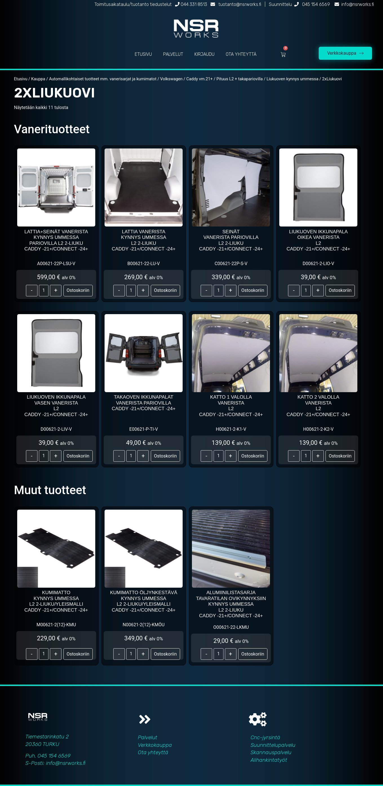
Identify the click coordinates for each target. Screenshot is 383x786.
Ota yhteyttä (153, 752)
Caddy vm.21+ (199, 78)
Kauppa (38, 78)
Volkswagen (171, 78)
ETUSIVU (143, 54)
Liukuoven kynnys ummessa (292, 78)
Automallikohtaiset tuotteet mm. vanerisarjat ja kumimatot (102, 78)
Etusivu (21, 78)
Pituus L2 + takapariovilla (239, 78)
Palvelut (147, 737)
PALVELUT (173, 54)
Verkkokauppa (155, 745)
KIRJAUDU (204, 54)
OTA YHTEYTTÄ (241, 54)
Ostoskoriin (78, 290)
